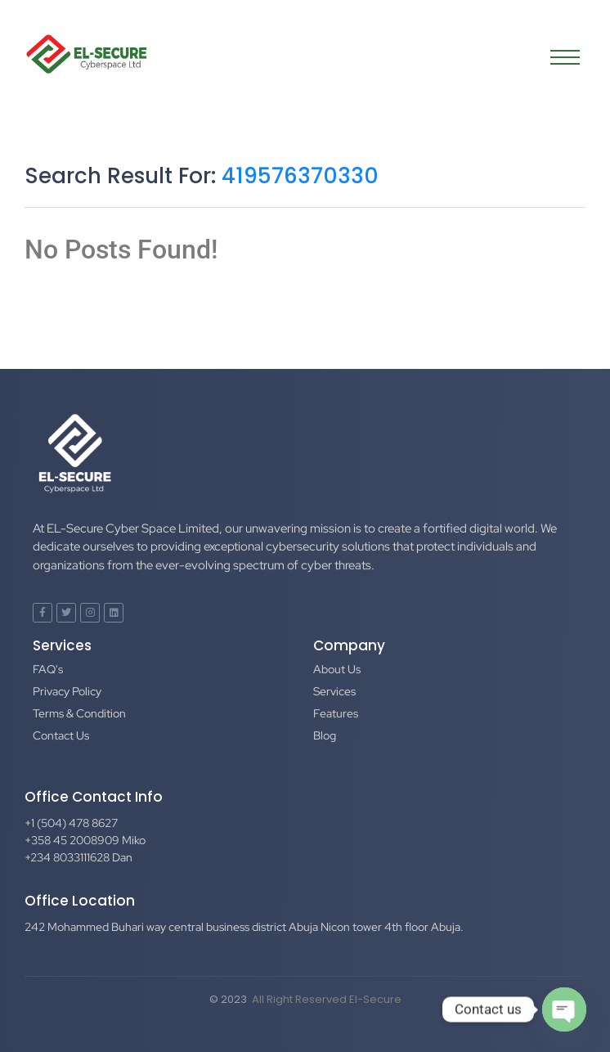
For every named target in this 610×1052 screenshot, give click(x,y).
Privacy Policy (67, 691)
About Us (337, 669)
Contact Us (61, 735)
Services (334, 691)
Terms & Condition (79, 713)
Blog (324, 735)
